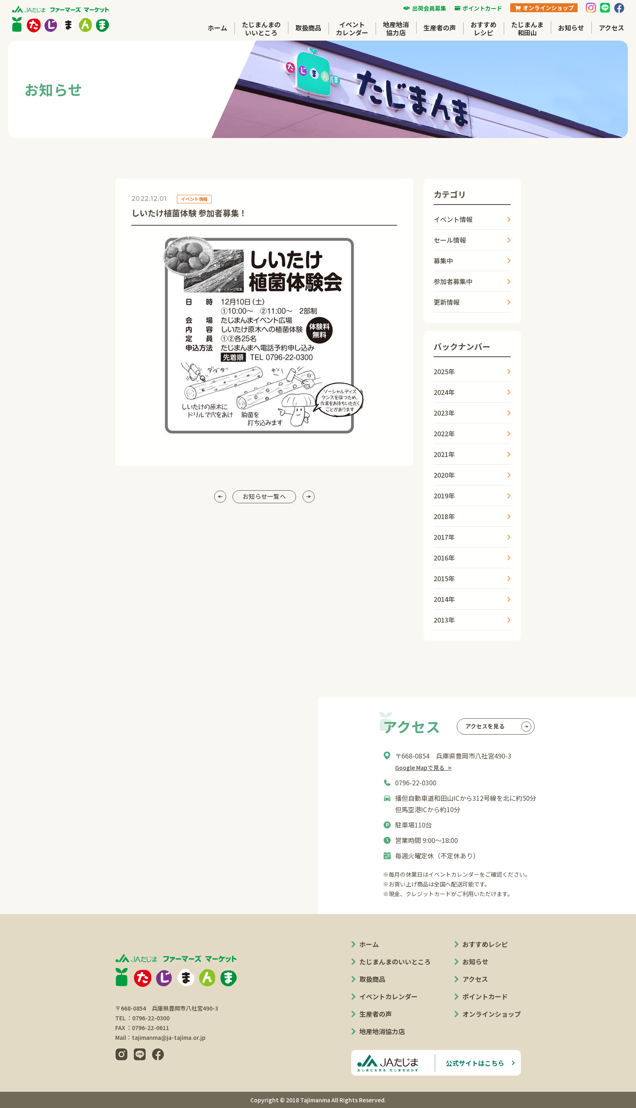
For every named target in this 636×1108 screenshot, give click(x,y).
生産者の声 (439, 27)
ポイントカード (485, 996)
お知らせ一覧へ (264, 497)
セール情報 (450, 240)
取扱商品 (308, 27)
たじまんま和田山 (527, 28)
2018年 (444, 516)
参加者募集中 (453, 281)
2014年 (444, 599)
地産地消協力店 (396, 28)
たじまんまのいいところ (261, 28)
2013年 (444, 620)
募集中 (443, 260)
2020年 (444, 475)
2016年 (444, 558)
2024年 (444, 392)
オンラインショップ (491, 1014)
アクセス (611, 27)
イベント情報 (453, 219)
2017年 (444, 537)
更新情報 (447, 302)
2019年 (444, 495)
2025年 (444, 371)
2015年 (444, 578)
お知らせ (571, 27)
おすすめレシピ (483, 28)
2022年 (444, 433)
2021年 (444, 454)
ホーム (217, 27)
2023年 (444, 413)
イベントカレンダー (352, 28)
